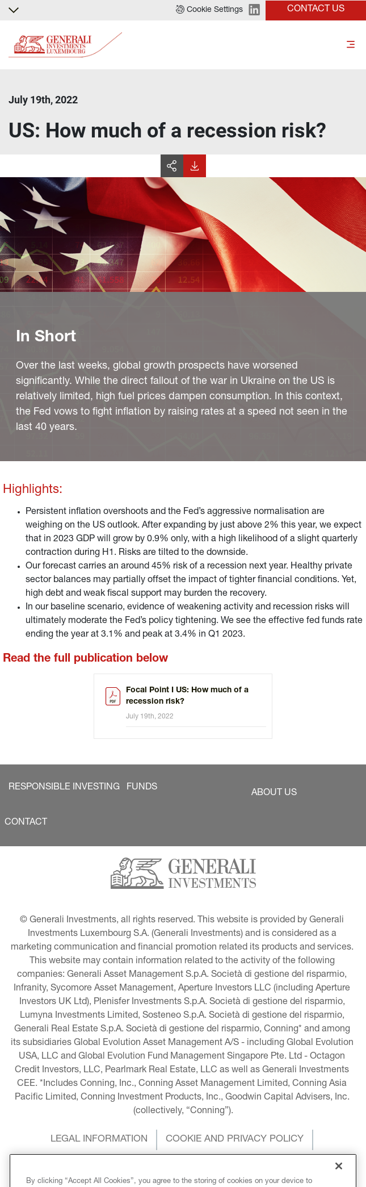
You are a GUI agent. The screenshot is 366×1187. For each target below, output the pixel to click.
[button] (209, 10)
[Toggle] (350, 45)
